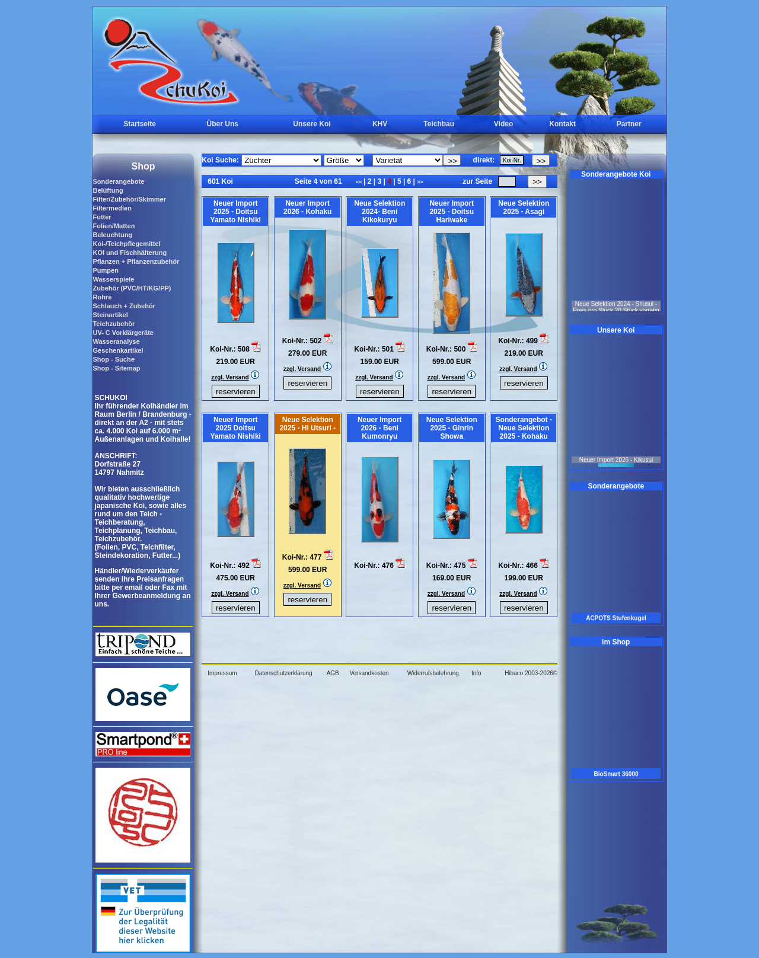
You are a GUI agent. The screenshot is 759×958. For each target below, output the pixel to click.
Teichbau (438, 124)
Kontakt (562, 124)
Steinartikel (110, 314)
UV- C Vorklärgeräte (123, 332)
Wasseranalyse (116, 341)
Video (503, 124)
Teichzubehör (114, 323)
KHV (379, 124)
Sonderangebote (118, 181)
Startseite (139, 124)
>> (420, 182)
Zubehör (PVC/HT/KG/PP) (132, 288)
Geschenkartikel (118, 350)
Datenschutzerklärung (283, 673)
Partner (629, 124)
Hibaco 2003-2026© (531, 673)
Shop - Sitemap (116, 368)
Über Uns (222, 124)
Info (476, 673)
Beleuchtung (112, 234)
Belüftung (108, 190)
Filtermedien (112, 208)
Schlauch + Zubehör (124, 305)
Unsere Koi (311, 124)
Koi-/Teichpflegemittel (126, 243)
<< (359, 182)
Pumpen (105, 270)
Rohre (102, 297)
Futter (102, 217)
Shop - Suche (113, 359)
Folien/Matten (114, 225)
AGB (333, 673)
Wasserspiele (113, 279)
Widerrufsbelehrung (433, 673)
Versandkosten (368, 673)
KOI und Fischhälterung (130, 252)
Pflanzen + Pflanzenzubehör (136, 261)
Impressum (222, 673)
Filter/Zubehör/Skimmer (129, 199)
